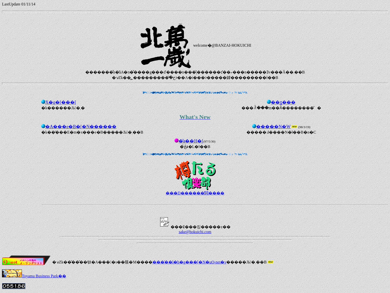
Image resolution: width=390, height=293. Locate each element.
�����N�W (273, 126)
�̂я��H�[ (191, 141)
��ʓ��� (283, 102)
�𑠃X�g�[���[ (60, 102)
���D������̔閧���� (195, 193)
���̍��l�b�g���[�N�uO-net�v (189, 262)
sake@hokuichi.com (195, 232)
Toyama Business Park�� (34, 276)
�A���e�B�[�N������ (80, 126)
